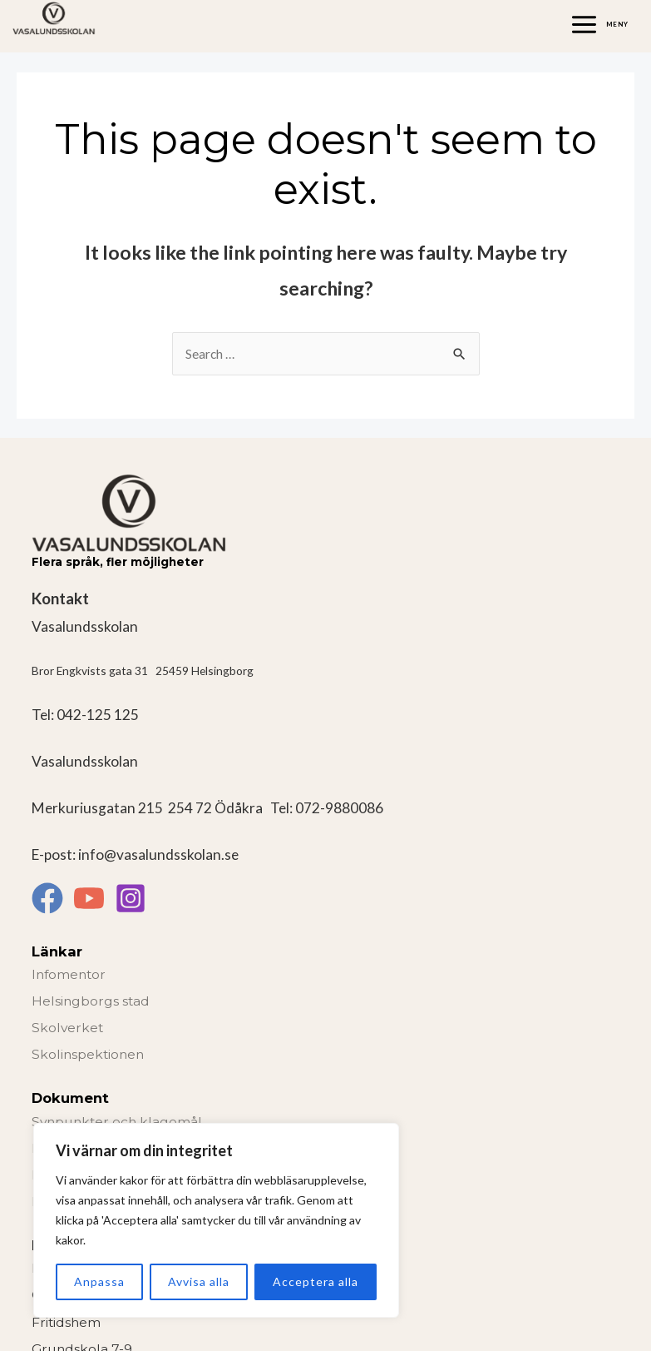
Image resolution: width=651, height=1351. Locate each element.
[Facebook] (47, 898)
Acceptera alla (315, 1281)
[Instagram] (130, 898)
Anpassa (99, 1281)
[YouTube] (89, 898)
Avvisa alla (198, 1281)
